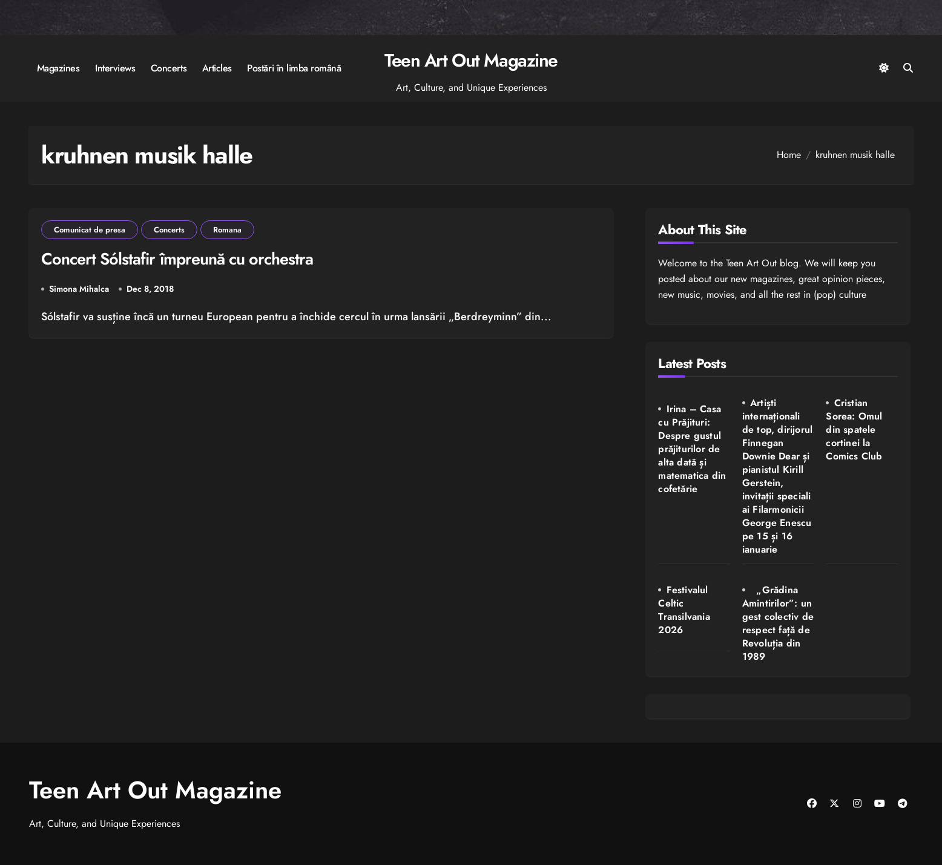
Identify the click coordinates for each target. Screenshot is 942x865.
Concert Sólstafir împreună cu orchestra (177, 259)
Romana (227, 229)
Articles (217, 68)
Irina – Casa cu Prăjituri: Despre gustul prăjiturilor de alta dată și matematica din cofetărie (692, 449)
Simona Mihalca (79, 289)
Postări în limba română (294, 68)
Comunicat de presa (89, 229)
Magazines (58, 68)
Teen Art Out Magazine (471, 60)
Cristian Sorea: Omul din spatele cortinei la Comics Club (854, 429)
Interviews (115, 68)
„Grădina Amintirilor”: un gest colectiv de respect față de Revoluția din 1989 (778, 623)
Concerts (168, 68)
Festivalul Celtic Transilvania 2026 (684, 610)
